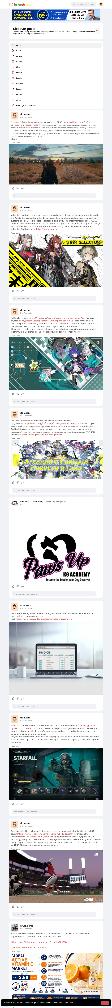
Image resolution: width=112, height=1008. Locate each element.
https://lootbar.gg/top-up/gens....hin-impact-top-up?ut (56, 318)
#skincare (42, 947)
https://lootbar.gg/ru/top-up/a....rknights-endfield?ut (50, 423)
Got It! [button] (105, 1003)
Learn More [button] (68, 1003)
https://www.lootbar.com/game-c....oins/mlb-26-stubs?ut (45, 834)
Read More (15, 143)
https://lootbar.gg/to (46, 229)
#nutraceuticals (29, 947)
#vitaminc (16, 947)
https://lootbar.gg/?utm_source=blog (37, 836)
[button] (83, 4)
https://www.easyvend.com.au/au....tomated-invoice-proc (44, 619)
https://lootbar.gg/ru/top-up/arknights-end (40, 434)
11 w (21, 117)
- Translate (27, 117)
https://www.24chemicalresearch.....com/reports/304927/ (39, 942)
